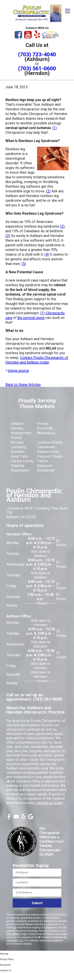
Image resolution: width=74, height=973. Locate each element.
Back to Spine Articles (23, 384)
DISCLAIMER (13, 934)
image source (18, 370)
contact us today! (49, 803)
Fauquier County (50, 456)
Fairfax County (22, 461)
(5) (23, 264)
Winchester (46, 470)
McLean (17, 442)
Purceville (45, 428)
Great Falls (19, 456)
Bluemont (44, 465)
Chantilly (17, 465)
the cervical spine (30, 318)
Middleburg (46, 433)
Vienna (42, 423)
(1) (54, 128)
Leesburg (18, 447)
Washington (20, 470)
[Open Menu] (67, 11)
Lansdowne (46, 447)
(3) (7, 236)
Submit (37, 903)
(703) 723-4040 (37, 54)
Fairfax (42, 461)
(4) (46, 254)
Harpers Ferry (48, 451)
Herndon (17, 451)
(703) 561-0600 (37, 68)
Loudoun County (50, 442)
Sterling (17, 428)
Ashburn (17, 423)
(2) (48, 191)
